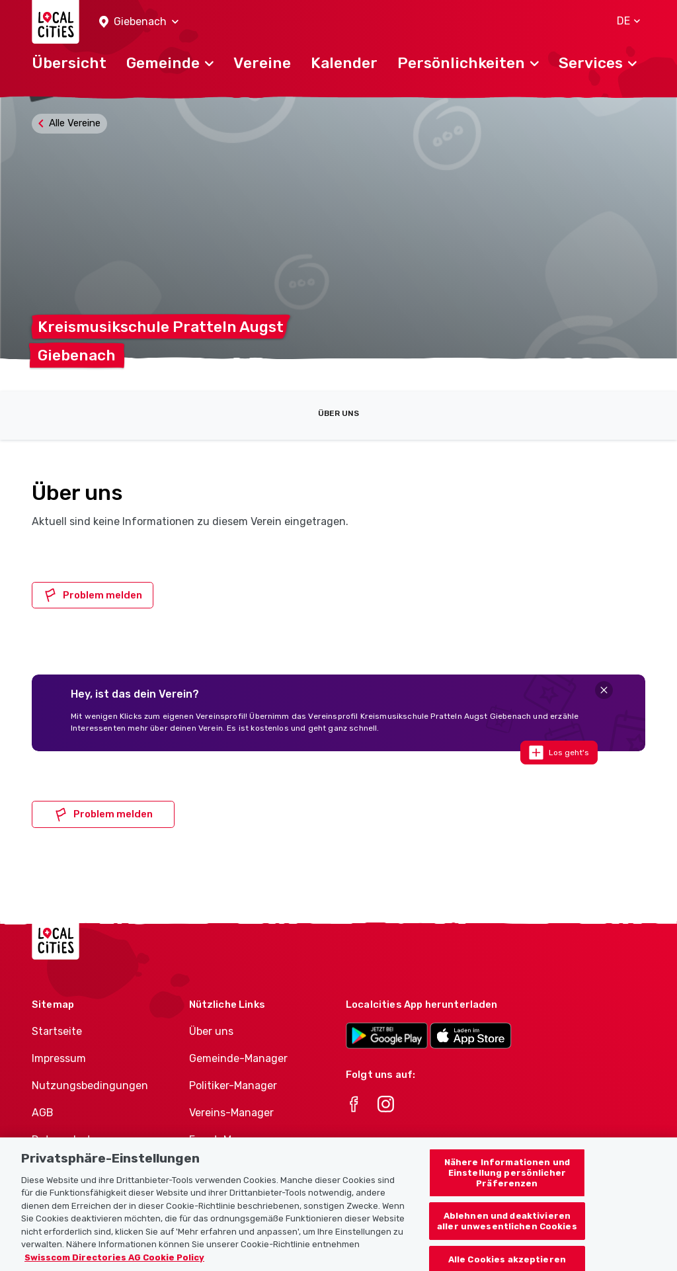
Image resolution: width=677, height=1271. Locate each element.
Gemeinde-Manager (238, 1058)
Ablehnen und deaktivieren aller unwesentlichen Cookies (507, 1236)
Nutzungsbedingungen (90, 1085)
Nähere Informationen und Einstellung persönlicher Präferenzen (507, 1187)
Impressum (59, 1058)
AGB (43, 1112)
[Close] (604, 690)
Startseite (57, 1031)
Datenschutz (64, 1139)
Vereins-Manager (231, 1112)
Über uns (338, 413)
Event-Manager (227, 1139)
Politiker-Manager (233, 1085)
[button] (139, 22)
